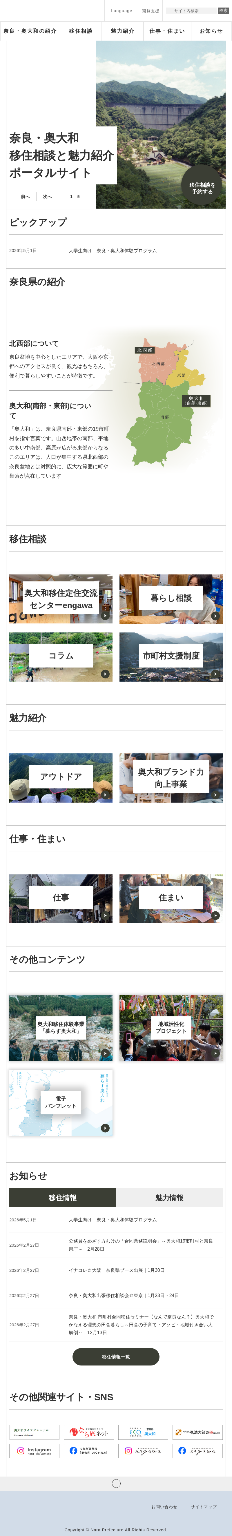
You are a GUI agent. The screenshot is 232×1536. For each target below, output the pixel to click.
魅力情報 (169, 1198)
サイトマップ (204, 1506)
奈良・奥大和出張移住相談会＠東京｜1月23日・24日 (124, 1295)
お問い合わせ (164, 1506)
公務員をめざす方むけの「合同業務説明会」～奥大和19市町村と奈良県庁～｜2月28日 (141, 1244)
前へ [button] (25, 196)
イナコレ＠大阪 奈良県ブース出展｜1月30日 (117, 1270)
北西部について (34, 343)
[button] (119, 10)
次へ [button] (47, 196)
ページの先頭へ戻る (116, 1483)
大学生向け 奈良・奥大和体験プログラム (113, 250)
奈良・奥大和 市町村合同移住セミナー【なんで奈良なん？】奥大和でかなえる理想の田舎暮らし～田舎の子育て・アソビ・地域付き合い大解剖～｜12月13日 (141, 1324)
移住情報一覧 (116, 1356)
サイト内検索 (171, 10)
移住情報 (63, 1198)
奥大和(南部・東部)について (50, 411)
